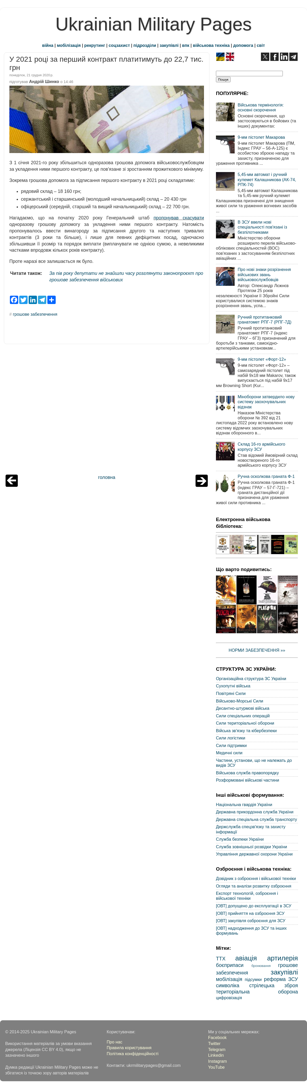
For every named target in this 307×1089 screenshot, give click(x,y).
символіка (227, 985)
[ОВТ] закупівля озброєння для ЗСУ (250, 920)
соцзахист (119, 45)
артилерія (282, 958)
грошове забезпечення (35, 314)
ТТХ (221, 958)
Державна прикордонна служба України (254, 811)
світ (261, 45)
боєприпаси (230, 965)
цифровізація (229, 997)
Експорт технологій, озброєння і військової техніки (247, 896)
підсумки (253, 979)
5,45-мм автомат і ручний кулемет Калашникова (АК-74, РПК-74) (267, 179)
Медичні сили (229, 752)
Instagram (217, 1061)
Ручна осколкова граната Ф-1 (266, 476)
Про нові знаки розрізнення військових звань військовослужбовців (264, 274)
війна (47, 45)
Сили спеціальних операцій (243, 715)
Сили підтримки (231, 745)
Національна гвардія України (244, 804)
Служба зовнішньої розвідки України (251, 846)
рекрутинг (94, 45)
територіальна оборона (257, 992)
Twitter (214, 1043)
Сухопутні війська (233, 685)
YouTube (216, 1067)
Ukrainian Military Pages (153, 24)
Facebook (217, 1037)
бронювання (261, 966)
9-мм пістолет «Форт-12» (262, 359)
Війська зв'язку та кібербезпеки (246, 730)
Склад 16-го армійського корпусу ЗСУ (261, 446)
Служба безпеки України (240, 839)
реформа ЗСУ (281, 979)
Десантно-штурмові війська (242, 708)
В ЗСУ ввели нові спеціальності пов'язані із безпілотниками (262, 227)
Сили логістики (230, 738)
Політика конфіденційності (132, 1053)
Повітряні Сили (231, 693)
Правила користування (129, 1047)
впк (185, 45)
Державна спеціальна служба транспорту (256, 819)
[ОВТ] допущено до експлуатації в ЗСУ (253, 905)
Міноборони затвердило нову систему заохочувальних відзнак (266, 401)
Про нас (114, 1042)
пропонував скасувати (179, 217)
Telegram (217, 1049)
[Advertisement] (106, 410)
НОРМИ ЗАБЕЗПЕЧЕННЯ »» (257, 650)
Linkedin (216, 1055)
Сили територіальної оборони (245, 723)
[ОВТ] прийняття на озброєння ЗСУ (250, 913)
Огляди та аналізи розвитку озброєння (253, 886)
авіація (246, 958)
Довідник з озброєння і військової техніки (256, 878)
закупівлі (169, 45)
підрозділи (144, 45)
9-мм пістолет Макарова (261, 137)
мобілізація (69, 45)
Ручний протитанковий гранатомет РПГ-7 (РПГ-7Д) (264, 319)
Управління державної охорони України (254, 854)
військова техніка (211, 45)
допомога (243, 45)
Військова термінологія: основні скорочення (261, 107)
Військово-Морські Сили (239, 701)
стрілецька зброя (273, 985)
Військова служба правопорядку (247, 772)
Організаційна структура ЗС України (251, 678)
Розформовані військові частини (247, 780)
